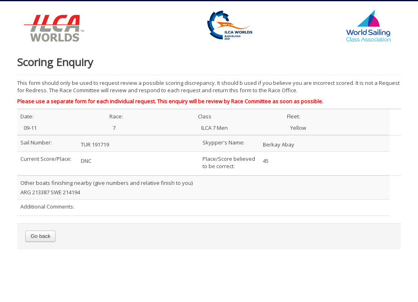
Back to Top (382, 282)
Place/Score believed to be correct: (228, 162)
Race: (116, 116)
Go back (40, 236)
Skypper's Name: (223, 142)
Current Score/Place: (45, 158)
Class (204, 116)
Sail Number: (36, 142)
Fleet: (293, 116)
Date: (26, 116)
